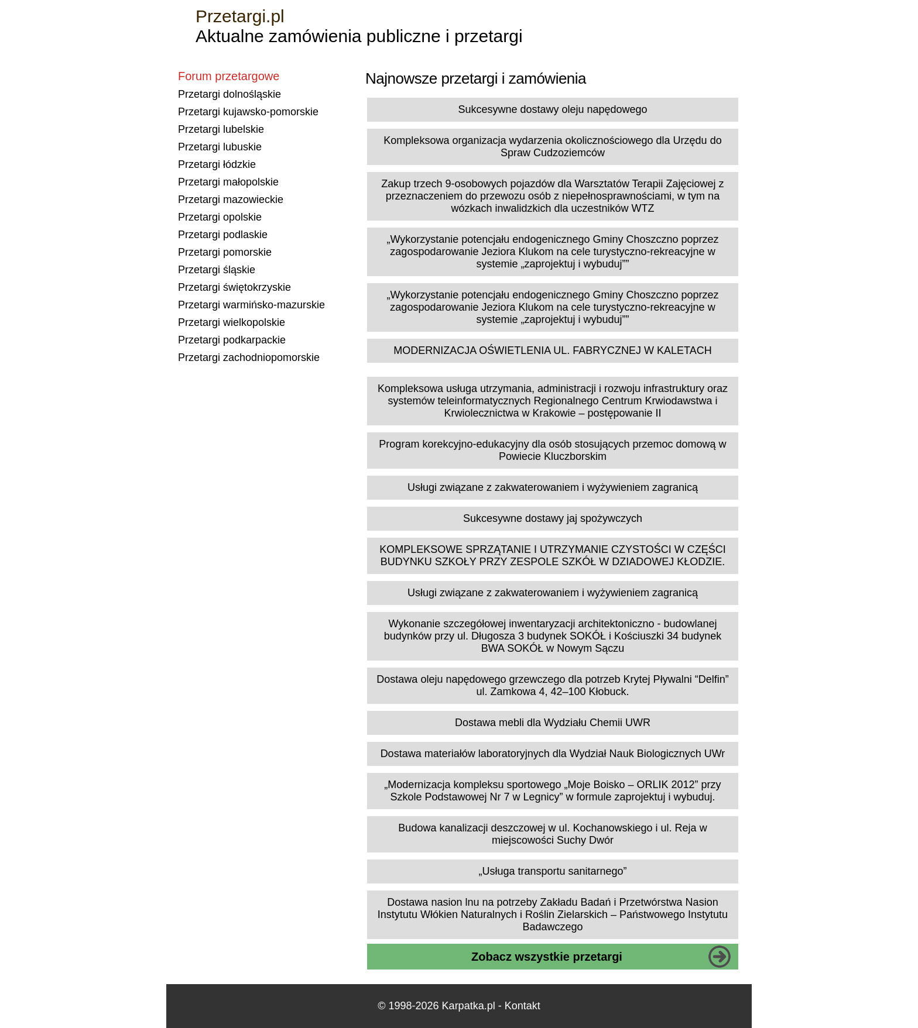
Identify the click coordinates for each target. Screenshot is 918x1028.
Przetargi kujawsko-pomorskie (248, 112)
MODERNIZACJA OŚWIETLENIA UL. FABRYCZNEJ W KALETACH (552, 350)
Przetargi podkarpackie (232, 340)
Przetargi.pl (240, 16)
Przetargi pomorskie (225, 252)
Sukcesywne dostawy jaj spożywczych (552, 518)
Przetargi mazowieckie (230, 199)
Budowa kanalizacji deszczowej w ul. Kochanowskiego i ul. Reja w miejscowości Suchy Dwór (552, 834)
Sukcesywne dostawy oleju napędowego (552, 109)
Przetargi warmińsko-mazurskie (251, 305)
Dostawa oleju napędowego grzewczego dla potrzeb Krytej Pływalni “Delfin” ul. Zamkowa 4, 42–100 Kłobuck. (552, 685)
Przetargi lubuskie (220, 147)
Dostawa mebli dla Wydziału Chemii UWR (552, 722)
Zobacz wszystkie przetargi (546, 956)
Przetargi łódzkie (217, 164)
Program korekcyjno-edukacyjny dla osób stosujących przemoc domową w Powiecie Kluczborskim (552, 450)
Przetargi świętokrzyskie (234, 287)
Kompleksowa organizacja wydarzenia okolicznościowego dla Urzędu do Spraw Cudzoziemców (552, 147)
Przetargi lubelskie (221, 129)
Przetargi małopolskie (228, 182)
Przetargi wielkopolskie (231, 322)
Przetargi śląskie (216, 270)
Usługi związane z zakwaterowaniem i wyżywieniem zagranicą (552, 487)
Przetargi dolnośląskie (229, 94)
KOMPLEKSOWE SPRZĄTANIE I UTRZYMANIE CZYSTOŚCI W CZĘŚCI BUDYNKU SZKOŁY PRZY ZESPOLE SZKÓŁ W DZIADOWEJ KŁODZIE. (552, 556)
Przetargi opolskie (220, 217)
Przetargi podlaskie (223, 234)
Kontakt (522, 1006)
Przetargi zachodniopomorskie (249, 357)
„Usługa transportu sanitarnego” (552, 871)
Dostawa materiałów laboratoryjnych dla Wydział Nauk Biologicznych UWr (553, 753)
